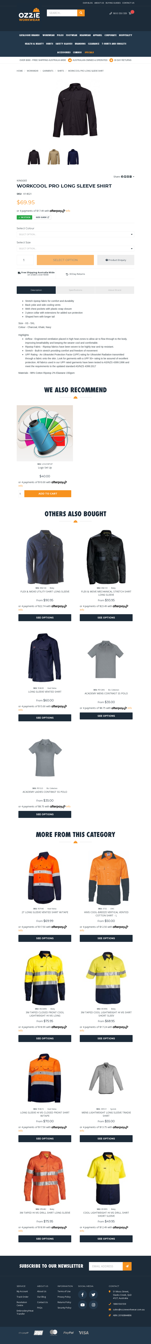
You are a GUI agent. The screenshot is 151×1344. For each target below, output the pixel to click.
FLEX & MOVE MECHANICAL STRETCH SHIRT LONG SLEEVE (106, 593)
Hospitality (125, 35)
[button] (75, 274)
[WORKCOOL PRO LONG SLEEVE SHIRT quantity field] (25, 260)
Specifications (75, 290)
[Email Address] (106, 1266)
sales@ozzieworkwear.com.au (123, 1309)
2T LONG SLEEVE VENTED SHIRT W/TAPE (45, 912)
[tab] (36, 290)
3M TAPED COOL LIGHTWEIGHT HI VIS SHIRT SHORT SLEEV (106, 1014)
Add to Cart (48, 493)
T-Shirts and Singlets (114, 44)
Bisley (52, 588)
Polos (60, 35)
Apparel (97, 35)
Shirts (49, 44)
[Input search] (62, 13)
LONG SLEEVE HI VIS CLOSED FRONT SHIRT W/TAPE (45, 1114)
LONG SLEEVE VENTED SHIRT (45, 691)
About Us (99, 3)
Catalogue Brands (29, 35)
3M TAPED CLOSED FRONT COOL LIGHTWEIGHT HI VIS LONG (45, 1014)
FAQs (39, 1307)
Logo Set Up (45, 467)
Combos (77, 53)
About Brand (114, 290)
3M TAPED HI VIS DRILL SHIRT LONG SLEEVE (45, 1212)
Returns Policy (64, 1302)
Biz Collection (113, 690)
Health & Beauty (34, 44)
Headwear (85, 35)
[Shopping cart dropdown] (131, 13)
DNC (112, 909)
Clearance (93, 44)
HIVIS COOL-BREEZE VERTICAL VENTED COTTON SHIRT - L (106, 914)
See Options (45, 617)
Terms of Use (64, 1291)
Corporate (110, 35)
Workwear (49, 35)
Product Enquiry (116, 260)
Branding (80, 44)
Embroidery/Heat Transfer (25, 1312)
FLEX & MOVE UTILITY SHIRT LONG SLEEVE (44, 591)
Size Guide (42, 217)
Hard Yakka (51, 688)
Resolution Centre (22, 1304)
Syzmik (113, 1109)
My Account (22, 1291)
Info (68, 210)
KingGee (22, 180)
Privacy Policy (64, 1296)
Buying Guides (113, 3)
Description (36, 290)
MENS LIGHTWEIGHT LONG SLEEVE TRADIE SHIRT (106, 1114)
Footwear (71, 35)
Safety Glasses (64, 44)
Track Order (22, 1296)
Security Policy (64, 1307)
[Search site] (81, 13)
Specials (89, 53)
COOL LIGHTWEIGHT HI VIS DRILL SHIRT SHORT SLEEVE (106, 1214)
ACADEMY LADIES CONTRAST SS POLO (45, 791)
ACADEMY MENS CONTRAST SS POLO (106, 693)
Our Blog (88, 3)
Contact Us (128, 3)
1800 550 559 (118, 13)
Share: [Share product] (123, 176)
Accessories (64, 53)
